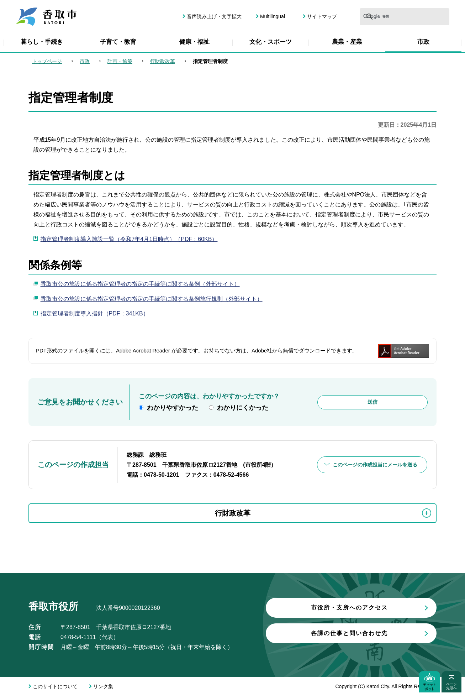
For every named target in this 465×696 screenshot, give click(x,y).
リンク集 (103, 686)
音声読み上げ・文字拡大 (214, 16)
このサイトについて (55, 686)
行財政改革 (162, 61)
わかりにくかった (242, 407)
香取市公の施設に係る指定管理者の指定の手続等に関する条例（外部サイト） (140, 284)
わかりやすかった (172, 407)
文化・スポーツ (270, 41)
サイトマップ (322, 16)
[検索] (382, 17)
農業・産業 (347, 41)
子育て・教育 (118, 41)
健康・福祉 (194, 41)
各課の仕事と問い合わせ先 (349, 633)
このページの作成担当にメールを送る (375, 464)
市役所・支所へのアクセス (349, 608)
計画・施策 (119, 61)
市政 (423, 41)
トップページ (47, 61)
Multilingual (272, 16)
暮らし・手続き (42, 41)
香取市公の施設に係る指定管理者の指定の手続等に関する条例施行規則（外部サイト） (152, 299)
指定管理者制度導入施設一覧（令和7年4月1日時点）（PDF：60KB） (129, 239)
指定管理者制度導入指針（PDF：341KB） (95, 313)
